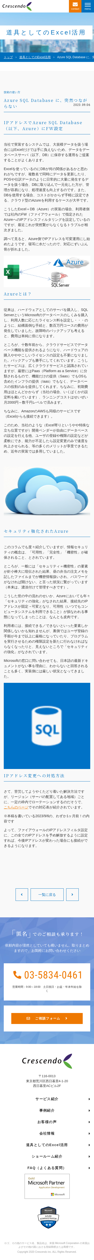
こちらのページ (16, 807)
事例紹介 (47, 1112)
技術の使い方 (12, 92)
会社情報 (47, 1135)
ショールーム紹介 (47, 1158)
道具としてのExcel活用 (47, 1146)
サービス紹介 (46, 1100)
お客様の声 (47, 1123)
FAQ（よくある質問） (46, 1169)
